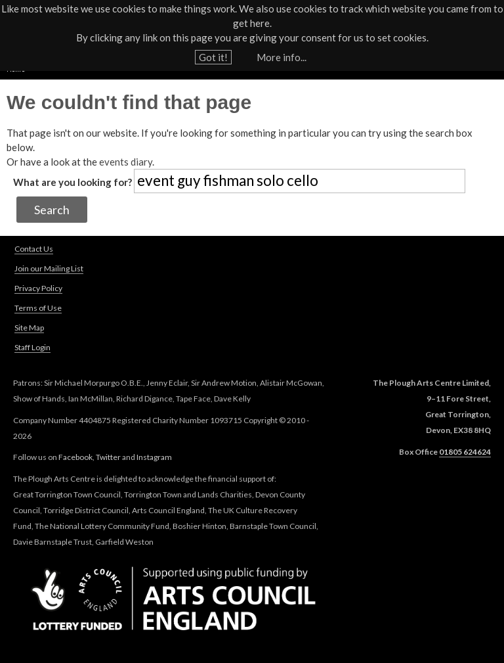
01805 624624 (465, 452)
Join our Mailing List (48, 268)
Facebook (75, 457)
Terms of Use (38, 308)
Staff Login (32, 347)
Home (16, 69)
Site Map (29, 327)
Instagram (154, 457)
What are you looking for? (73, 182)
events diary (125, 162)
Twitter (108, 457)
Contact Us (33, 249)
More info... (281, 54)
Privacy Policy (38, 288)
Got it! (213, 54)
